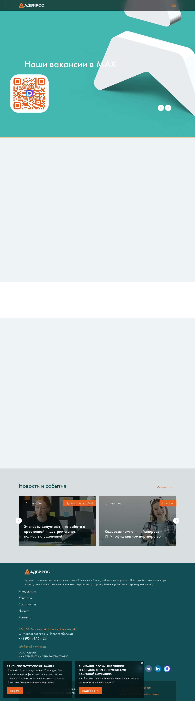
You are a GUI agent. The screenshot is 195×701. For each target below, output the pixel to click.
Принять (14, 690)
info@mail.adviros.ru (32, 647)
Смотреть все (164, 487)
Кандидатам (27, 591)
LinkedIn (157, 668)
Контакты (25, 617)
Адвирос (31, 5)
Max (167, 668)
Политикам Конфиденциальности (25, 682)
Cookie (50, 682)
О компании (27, 604)
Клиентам (25, 598)
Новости (24, 611)
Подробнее (88, 690)
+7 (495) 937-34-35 (32, 638)
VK (148, 668)
